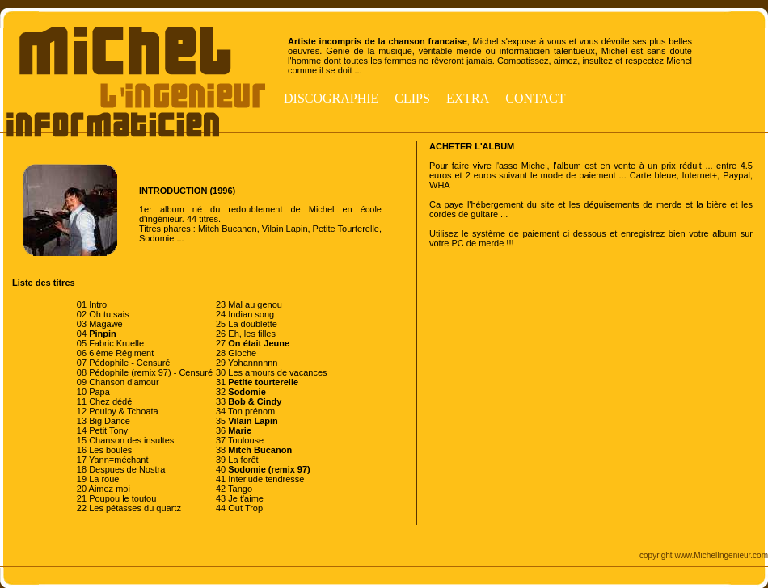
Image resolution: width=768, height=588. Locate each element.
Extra (467, 98)
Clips (412, 98)
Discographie (331, 98)
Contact (535, 98)
